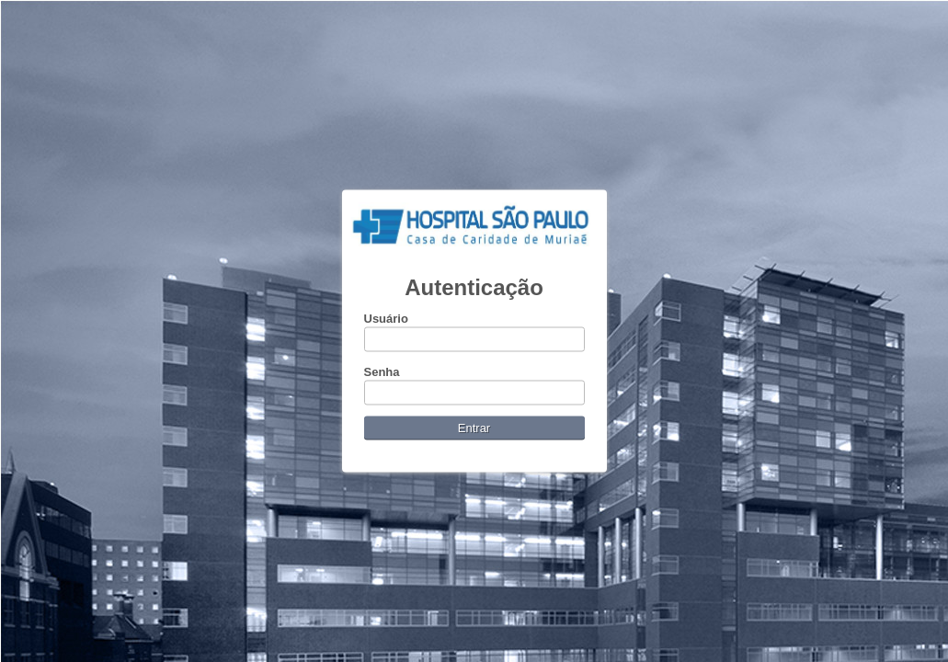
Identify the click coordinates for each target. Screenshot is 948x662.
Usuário (386, 318)
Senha (382, 372)
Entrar (474, 428)
